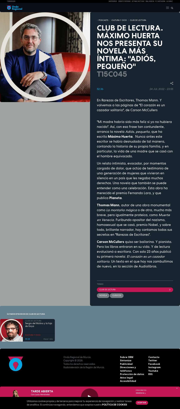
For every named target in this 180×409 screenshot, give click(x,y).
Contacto (153, 357)
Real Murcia (150, 1)
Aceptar (141, 402)
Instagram (154, 367)
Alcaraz (169, 1)
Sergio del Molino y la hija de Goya (38, 325)
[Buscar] (171, 7)
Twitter (152, 360)
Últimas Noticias (138, 1)
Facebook (154, 364)
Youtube (153, 370)
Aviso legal (126, 377)
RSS (150, 374)
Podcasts (103, 20)
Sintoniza (125, 360)
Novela (103, 295)
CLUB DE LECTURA (138, 20)
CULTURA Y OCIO (119, 20)
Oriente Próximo (124, 1)
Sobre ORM (126, 357)
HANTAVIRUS (113, 1)
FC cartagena (160, 1)
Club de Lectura (135, 289)
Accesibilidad (128, 381)
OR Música (141, 393)
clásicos (116, 295)
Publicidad (126, 364)
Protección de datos (132, 374)
